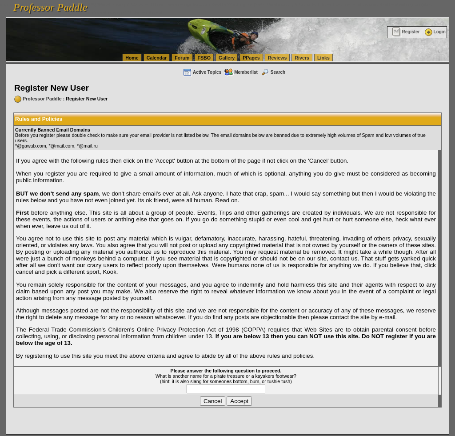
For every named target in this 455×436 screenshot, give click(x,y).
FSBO (204, 57)
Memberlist (241, 72)
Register (406, 31)
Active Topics (202, 72)
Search (272, 72)
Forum (182, 57)
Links (323, 57)
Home (132, 57)
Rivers (302, 57)
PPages (251, 57)
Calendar (157, 57)
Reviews (277, 57)
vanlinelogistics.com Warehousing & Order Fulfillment (107, 12)
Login (434, 31)
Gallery (227, 57)
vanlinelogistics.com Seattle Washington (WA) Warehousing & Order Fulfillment (251, 4)
